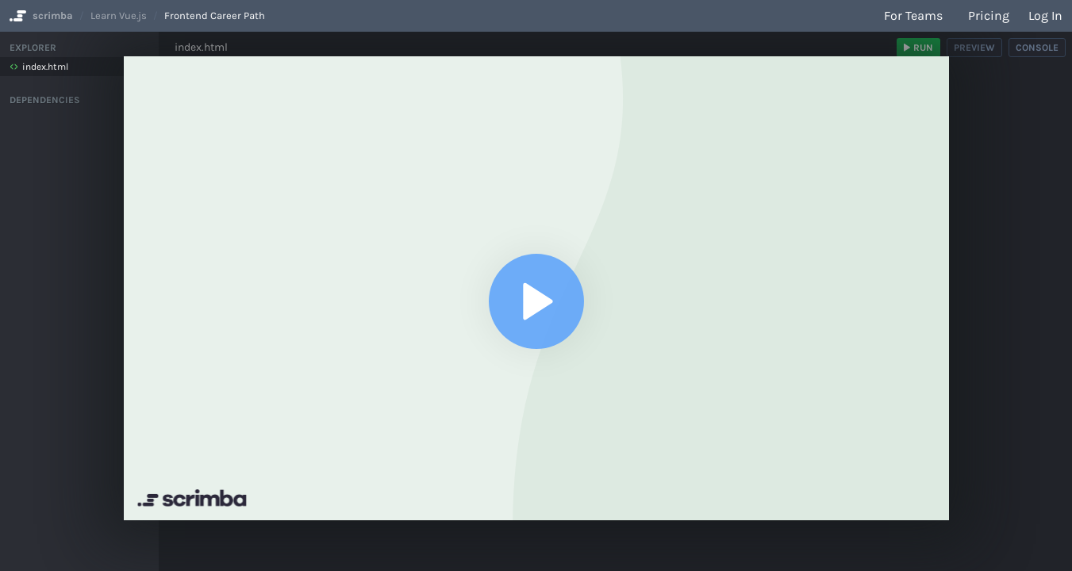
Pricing (988, 15)
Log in (1045, 15)
